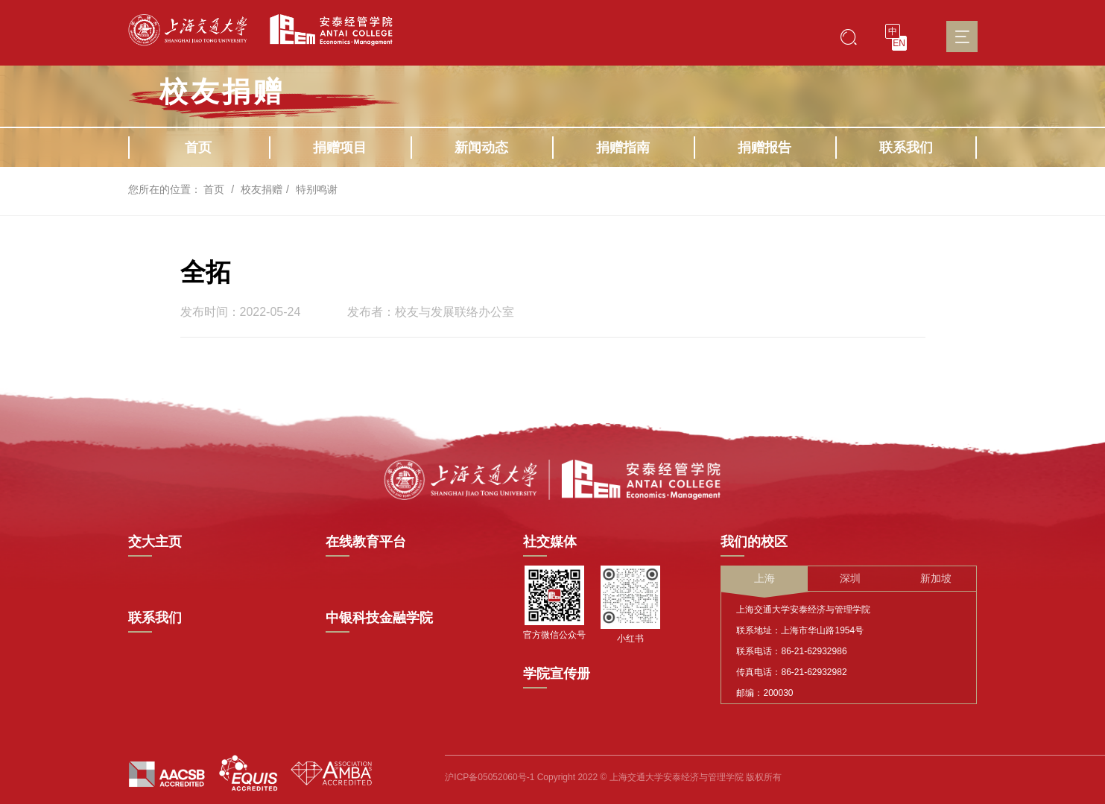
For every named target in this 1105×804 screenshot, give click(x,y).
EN (899, 43)
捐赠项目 (340, 147)
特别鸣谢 (317, 189)
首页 (198, 147)
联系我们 (906, 147)
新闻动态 (481, 147)
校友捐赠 (261, 189)
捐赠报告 (764, 147)
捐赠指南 (623, 147)
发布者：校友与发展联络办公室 (430, 312)
